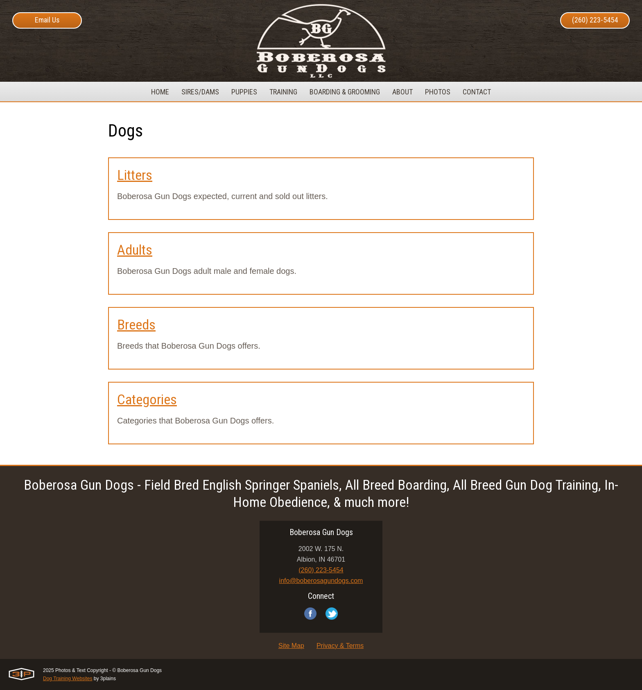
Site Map (291, 645)
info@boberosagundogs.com (321, 580)
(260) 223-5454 (595, 20)
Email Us (47, 20)
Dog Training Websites (68, 678)
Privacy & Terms (340, 645)
